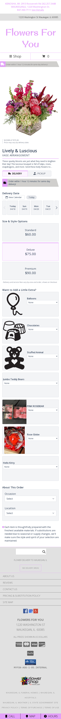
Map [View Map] (30, 716)
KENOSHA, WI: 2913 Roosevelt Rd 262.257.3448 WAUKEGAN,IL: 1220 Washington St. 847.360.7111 (30, 6)
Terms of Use (52, 707)
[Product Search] (31, 551)
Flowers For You (30, 38)
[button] (30, 662)
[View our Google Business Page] (30, 612)
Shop (15, 56)
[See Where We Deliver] (30, 568)
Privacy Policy (10, 707)
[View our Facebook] (25, 612)
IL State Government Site (44, 702)
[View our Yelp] (35, 612)
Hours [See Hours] (51, 716)
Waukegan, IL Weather (15, 702)
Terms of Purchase (31, 707)
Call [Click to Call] (10, 716)
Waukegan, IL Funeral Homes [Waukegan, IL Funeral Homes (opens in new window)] (22, 692)
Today (31, 197)
